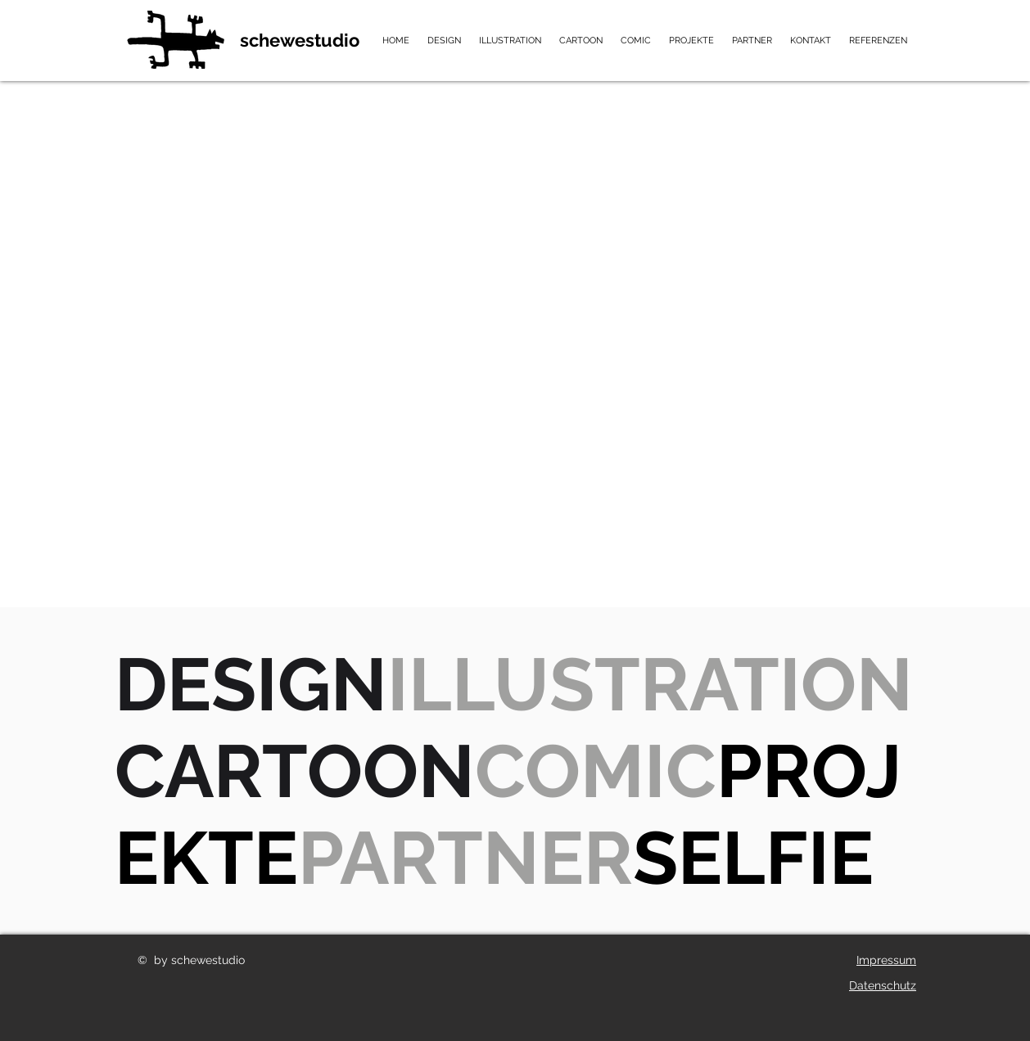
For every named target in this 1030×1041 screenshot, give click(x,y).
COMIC (595, 771)
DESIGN (251, 684)
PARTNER (465, 857)
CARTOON (295, 771)
